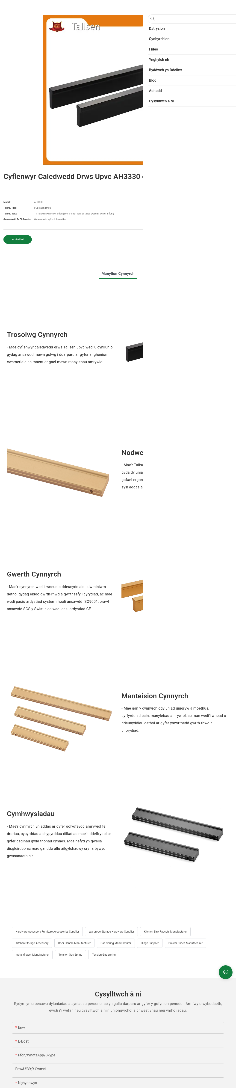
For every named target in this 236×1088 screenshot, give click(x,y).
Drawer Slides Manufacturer (185, 943)
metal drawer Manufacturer (32, 954)
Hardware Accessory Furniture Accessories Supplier (47, 931)
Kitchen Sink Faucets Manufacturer (165, 931)
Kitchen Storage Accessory (31, 943)
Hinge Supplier (150, 943)
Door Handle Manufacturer (74, 943)
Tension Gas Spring (70, 954)
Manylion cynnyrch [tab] (117, 273)
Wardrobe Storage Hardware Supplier (111, 931)
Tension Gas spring (103, 954)
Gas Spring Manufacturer (115, 943)
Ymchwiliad (18, 239)
